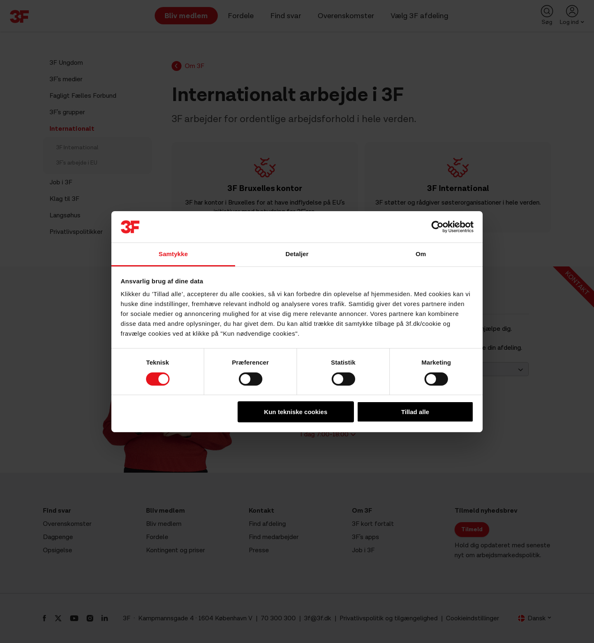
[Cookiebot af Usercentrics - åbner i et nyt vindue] (437, 227)
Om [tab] (420, 253)
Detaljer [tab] (297, 253)
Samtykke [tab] (173, 253)
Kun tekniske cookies (295, 411)
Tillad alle (415, 411)
